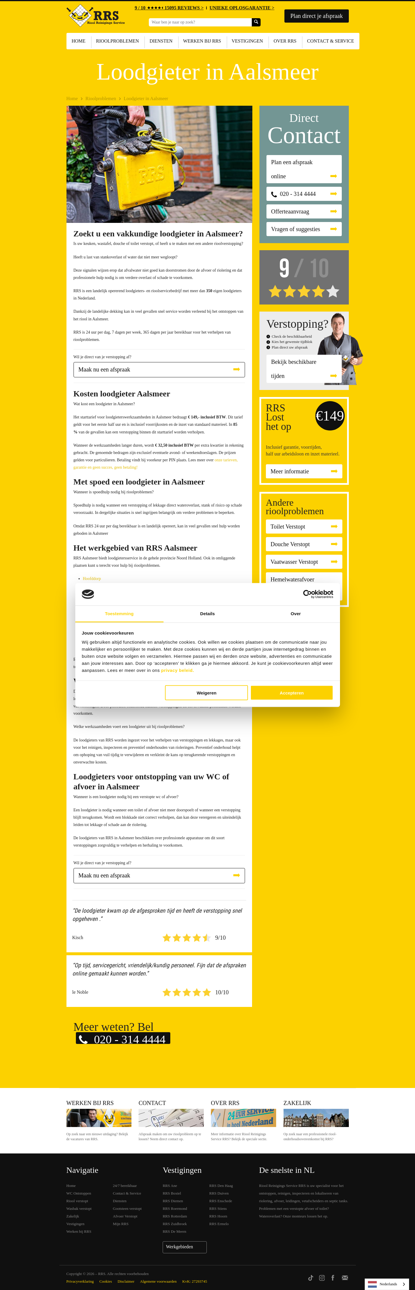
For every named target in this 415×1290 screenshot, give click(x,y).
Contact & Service (330, 40)
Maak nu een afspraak (104, 369)
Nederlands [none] (382, 1284)
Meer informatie (290, 471)
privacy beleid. (177, 670)
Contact (152, 1103)
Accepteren (292, 692)
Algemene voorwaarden (158, 1281)
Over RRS (285, 40)
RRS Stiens (218, 1208)
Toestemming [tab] (119, 613)
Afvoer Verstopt (125, 1216)
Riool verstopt (77, 1201)
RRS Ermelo (219, 1224)
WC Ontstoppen (78, 1193)
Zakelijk (297, 1103)
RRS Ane (170, 1185)
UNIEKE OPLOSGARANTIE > (241, 7)
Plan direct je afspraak (316, 16)
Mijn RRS (121, 1224)
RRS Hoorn (218, 1216)
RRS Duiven (219, 1193)
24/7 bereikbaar (125, 1185)
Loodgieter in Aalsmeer (146, 98)
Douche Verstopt (290, 544)
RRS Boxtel (172, 1193)
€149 (330, 415)
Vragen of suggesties (295, 229)
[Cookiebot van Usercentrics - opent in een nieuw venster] (307, 594)
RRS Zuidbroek (175, 1224)
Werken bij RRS (202, 40)
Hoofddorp (92, 578)
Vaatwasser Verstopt (294, 562)
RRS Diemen (173, 1201)
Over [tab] (296, 613)
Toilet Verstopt (288, 526)
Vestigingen (247, 40)
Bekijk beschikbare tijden (293, 369)
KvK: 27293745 (194, 1281)
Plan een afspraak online (292, 169)
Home (79, 40)
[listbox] (387, 1284)
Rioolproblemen (117, 40)
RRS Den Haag (221, 1185)
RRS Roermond (175, 1208)
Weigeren (206, 692)
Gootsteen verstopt (127, 1208)
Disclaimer (126, 1281)
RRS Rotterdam (175, 1216)
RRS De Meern (174, 1231)
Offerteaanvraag (290, 211)
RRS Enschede (220, 1201)
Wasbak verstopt (79, 1208)
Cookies (105, 1281)
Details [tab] (207, 613)
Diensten (160, 40)
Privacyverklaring (80, 1281)
